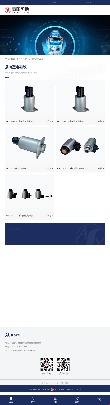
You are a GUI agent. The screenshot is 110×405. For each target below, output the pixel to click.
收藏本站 (55, 2)
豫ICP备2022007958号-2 (39, 389)
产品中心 (26, 59)
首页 (18, 59)
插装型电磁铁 (37, 59)
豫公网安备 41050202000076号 (66, 389)
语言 (88, 3)
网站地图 (21, 2)
